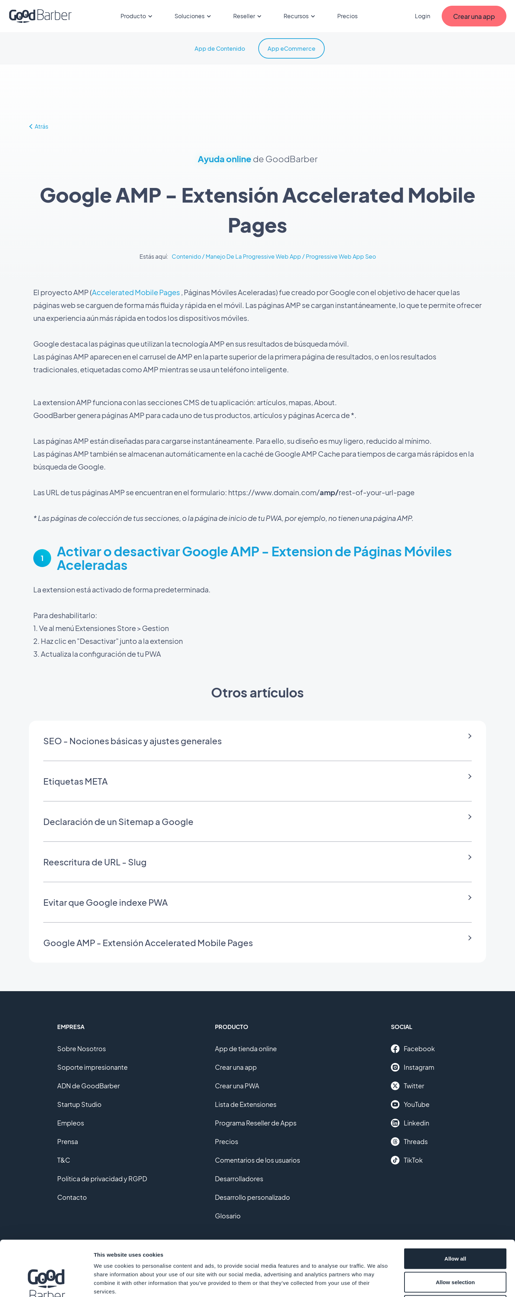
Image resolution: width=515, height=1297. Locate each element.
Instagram (412, 1067)
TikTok (407, 1160)
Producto (137, 16)
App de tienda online (246, 1048)
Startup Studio (79, 1104)
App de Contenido (220, 48)
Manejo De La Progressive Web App (253, 256)
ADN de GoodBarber (88, 1086)
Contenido (186, 256)
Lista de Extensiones (245, 1104)
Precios (347, 16)
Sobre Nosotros (81, 1048)
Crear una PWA (237, 1086)
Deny (455, 1250)
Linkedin (410, 1123)
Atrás (38, 126)
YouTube (410, 1104)
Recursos (300, 16)
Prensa (67, 1141)
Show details (375, 1283)
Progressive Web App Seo (341, 256)
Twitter (407, 1086)
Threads (409, 1141)
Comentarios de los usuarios (257, 1160)
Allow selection (455, 1227)
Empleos (70, 1123)
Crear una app (236, 1067)
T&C (63, 1160)
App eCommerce (291, 48)
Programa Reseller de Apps (255, 1123)
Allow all (455, 1203)
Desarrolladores (239, 1178)
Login (422, 16)
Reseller (248, 16)
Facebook (413, 1048)
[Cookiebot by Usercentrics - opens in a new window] (46, 1283)
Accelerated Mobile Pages (136, 292)
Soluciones (194, 16)
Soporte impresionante (92, 1067)
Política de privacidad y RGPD (102, 1178)
